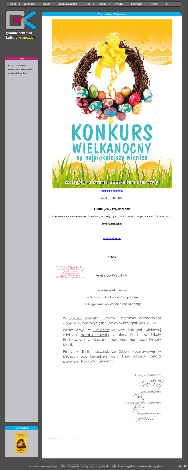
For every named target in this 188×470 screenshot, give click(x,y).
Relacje (46, 4)
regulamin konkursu (112, 190)
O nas (13, 4)
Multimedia (136, 4)
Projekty (102, 4)
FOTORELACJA (112, 238)
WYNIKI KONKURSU (112, 198)
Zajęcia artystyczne (68, 4)
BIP (167, 4)
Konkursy (118, 4)
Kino (88, 4)
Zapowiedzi (29, 4)
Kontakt (154, 4)
